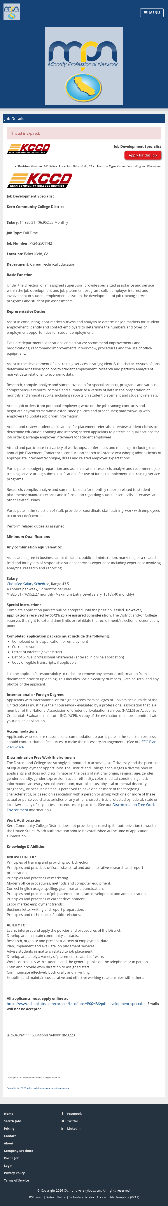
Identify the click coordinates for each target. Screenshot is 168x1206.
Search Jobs (12, 1121)
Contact (10, 1136)
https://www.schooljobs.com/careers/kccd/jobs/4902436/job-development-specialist (76, 1003)
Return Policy (56, 1197)
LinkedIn (73, 1128)
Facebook (74, 1114)
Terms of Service (16, 1180)
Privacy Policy (14, 1173)
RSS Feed (35, 1197)
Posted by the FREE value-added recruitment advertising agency (38, 1088)
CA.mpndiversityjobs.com (82, 1190)
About (8, 1143)
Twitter (72, 1121)
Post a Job (11, 1158)
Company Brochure (18, 1151)
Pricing (9, 1128)
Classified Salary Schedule (28, 583)
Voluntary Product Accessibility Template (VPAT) (104, 1197)
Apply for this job (143, 155)
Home (8, 1114)
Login (8, 1165)
